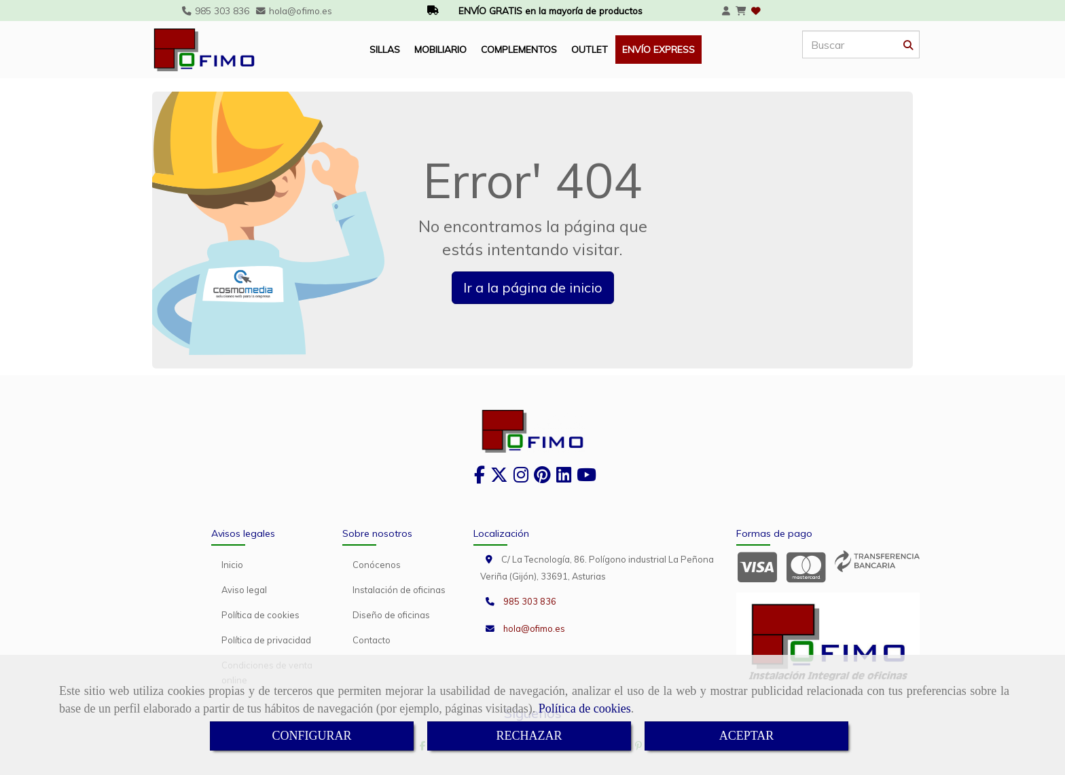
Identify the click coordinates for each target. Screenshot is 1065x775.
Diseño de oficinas (391, 614)
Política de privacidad (266, 640)
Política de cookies (585, 708)
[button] (726, 10)
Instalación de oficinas (399, 589)
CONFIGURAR (311, 735)
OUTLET (589, 49)
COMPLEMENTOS (519, 49)
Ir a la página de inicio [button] (532, 287)
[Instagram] (520, 477)
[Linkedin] (563, 477)
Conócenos (377, 564)
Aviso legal (244, 589)
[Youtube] (586, 477)
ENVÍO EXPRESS (658, 49)
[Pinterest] (542, 477)
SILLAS (384, 49)
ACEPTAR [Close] (746, 735)
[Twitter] (499, 477)
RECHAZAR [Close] (529, 735)
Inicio (232, 564)
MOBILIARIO (440, 49)
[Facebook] (479, 477)
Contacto (372, 640)
